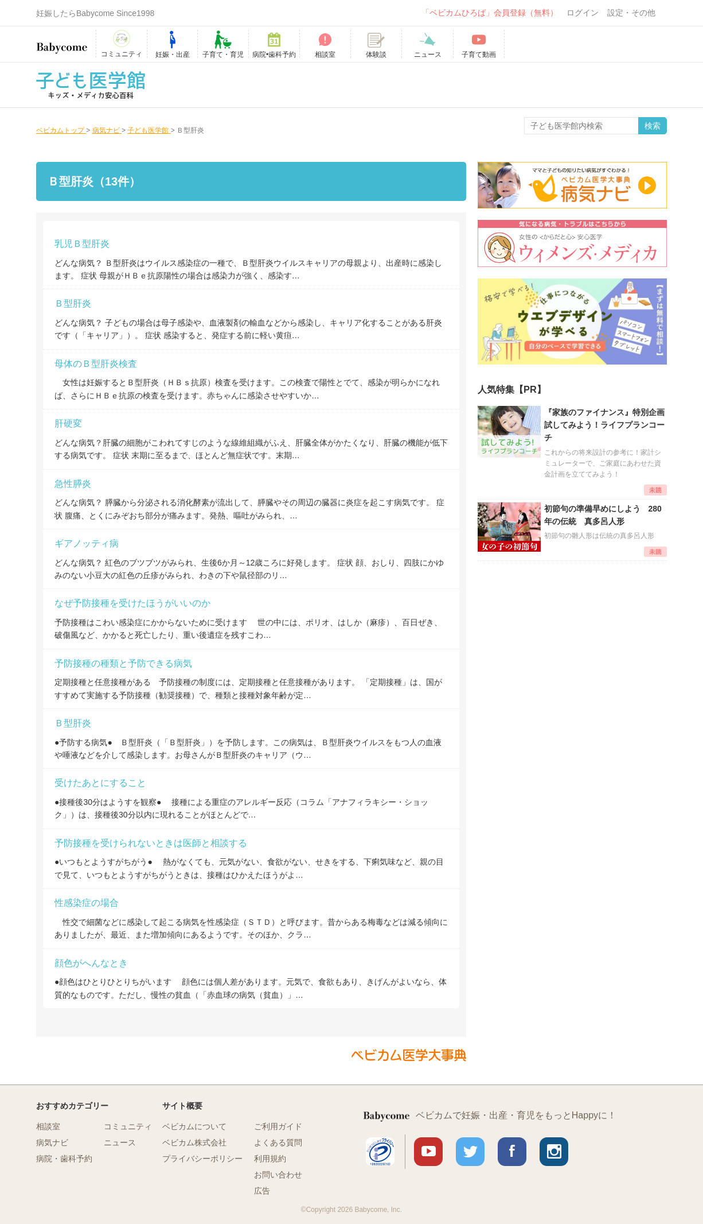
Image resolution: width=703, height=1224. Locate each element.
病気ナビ (52, 1142)
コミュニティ (128, 1126)
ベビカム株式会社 (194, 1142)
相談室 (48, 1126)
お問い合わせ (278, 1174)
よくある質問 (278, 1142)
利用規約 (270, 1158)
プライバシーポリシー (202, 1158)
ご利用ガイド (278, 1126)
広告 (262, 1190)
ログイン (583, 12)
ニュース (120, 1142)
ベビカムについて (194, 1126)
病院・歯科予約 (64, 1158)
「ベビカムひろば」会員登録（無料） (489, 12)
